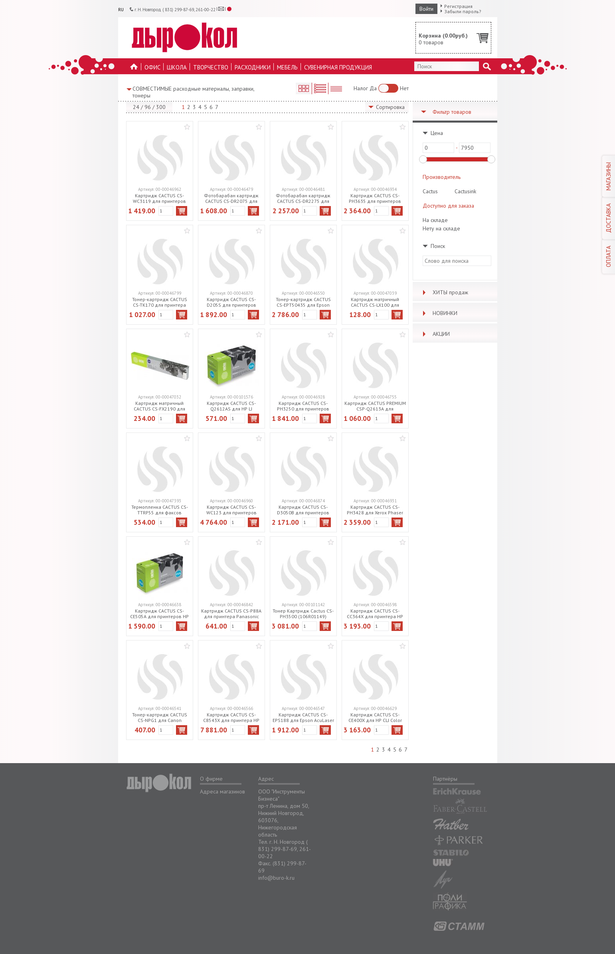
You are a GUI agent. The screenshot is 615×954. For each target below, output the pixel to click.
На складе (435, 220)
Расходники (253, 67)
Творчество (210, 67)
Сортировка (390, 107)
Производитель (442, 176)
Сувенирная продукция (338, 67)
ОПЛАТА (608, 256)
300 (161, 107)
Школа (177, 67)
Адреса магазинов (222, 791)
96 (147, 107)
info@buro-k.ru (276, 877)
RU (121, 9)
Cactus (430, 191)
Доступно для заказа (448, 205)
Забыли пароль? (462, 11)
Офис (152, 67)
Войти (426, 8)
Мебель (287, 67)
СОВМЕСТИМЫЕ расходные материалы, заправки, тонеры (193, 92)
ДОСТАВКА (608, 218)
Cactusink (465, 191)
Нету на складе (441, 228)
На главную (134, 68)
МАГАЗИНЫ (608, 176)
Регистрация (458, 6)
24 (136, 107)
